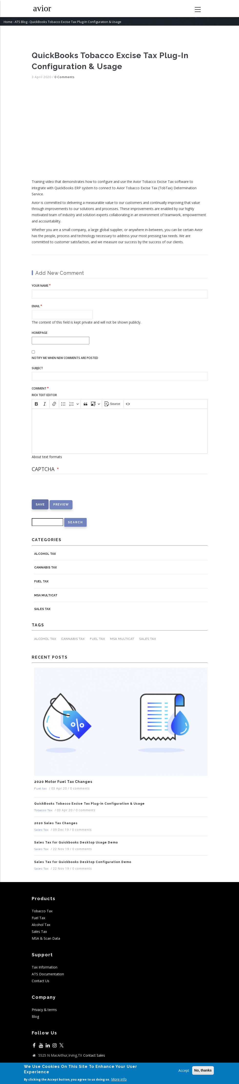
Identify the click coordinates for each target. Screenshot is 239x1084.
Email (36, 306)
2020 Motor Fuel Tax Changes (63, 782)
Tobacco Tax (43, 810)
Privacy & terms (44, 1009)
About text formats (47, 456)
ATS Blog (21, 22)
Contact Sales (94, 1055)
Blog (35, 1016)
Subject (37, 368)
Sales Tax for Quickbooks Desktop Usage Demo (76, 842)
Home (8, 22)
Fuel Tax (38, 918)
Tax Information (44, 967)
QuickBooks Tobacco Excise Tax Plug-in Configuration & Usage (89, 803)
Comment (39, 388)
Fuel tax (41, 581)
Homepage (39, 333)
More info (119, 1079)
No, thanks (203, 1070)
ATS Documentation (48, 974)
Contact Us (40, 981)
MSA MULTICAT (45, 595)
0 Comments (64, 77)
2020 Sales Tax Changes (56, 823)
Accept (183, 1070)
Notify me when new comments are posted (65, 358)
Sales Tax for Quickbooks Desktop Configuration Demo (82, 862)
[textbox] (120, 431)
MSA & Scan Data (46, 938)
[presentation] (69, 489)
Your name (40, 286)
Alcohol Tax (45, 554)
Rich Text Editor (44, 395)
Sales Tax (42, 609)
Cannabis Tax (45, 567)
